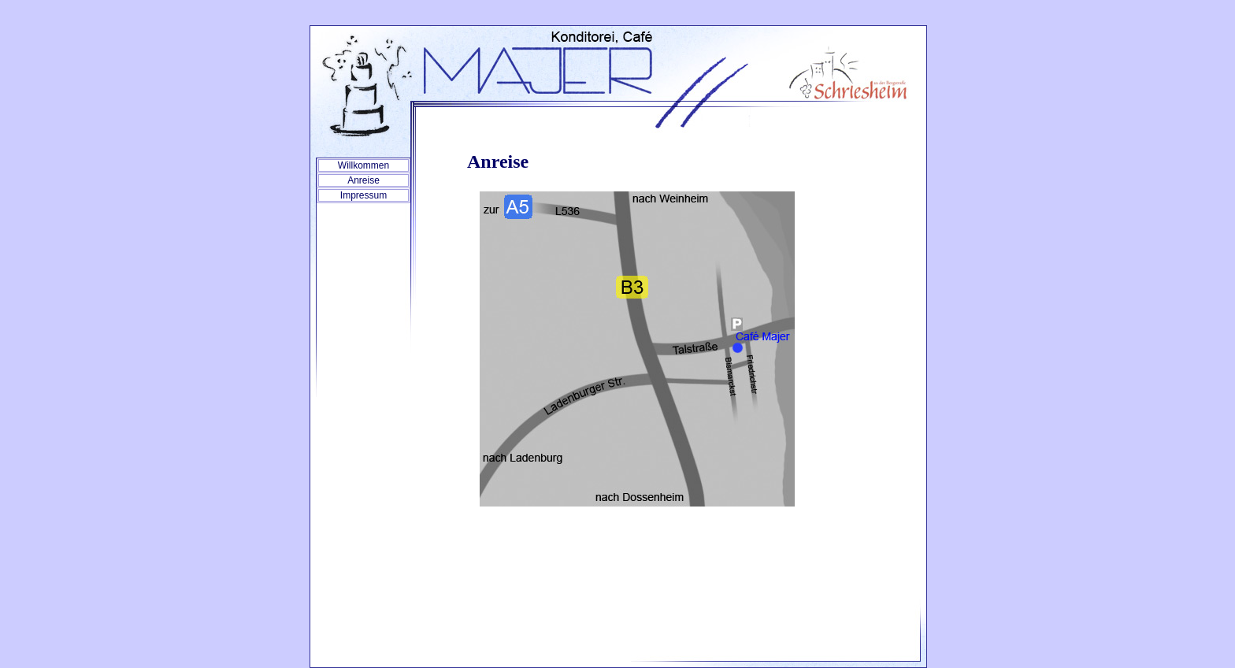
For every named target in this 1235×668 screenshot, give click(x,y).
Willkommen (363, 165)
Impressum (363, 195)
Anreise (363, 180)
